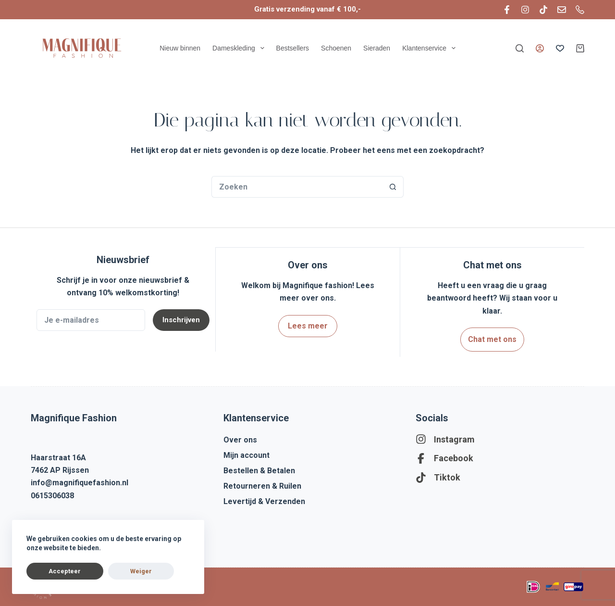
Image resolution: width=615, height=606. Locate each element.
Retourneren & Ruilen (262, 484)
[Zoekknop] (393, 187)
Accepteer (52, 571)
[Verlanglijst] (560, 48)
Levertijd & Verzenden (264, 499)
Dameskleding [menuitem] (239, 48)
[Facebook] (507, 9)
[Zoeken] (520, 48)
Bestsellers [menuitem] (292, 48)
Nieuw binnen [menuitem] (180, 48)
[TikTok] (543, 9)
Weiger (103, 571)
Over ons (240, 437)
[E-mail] (561, 9)
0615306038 (52, 494)
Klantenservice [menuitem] (430, 48)
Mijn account (246, 453)
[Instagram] (525, 9)
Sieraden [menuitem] (376, 48)
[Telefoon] (580, 9)
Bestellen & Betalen (259, 468)
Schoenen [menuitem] (336, 48)
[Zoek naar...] (296, 187)
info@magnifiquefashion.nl (79, 481)
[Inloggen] (540, 48)
